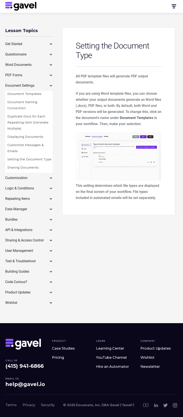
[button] (173, 6)
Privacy (28, 405)
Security (48, 405)
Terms (11, 405)
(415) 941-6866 (24, 366)
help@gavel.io (25, 384)
